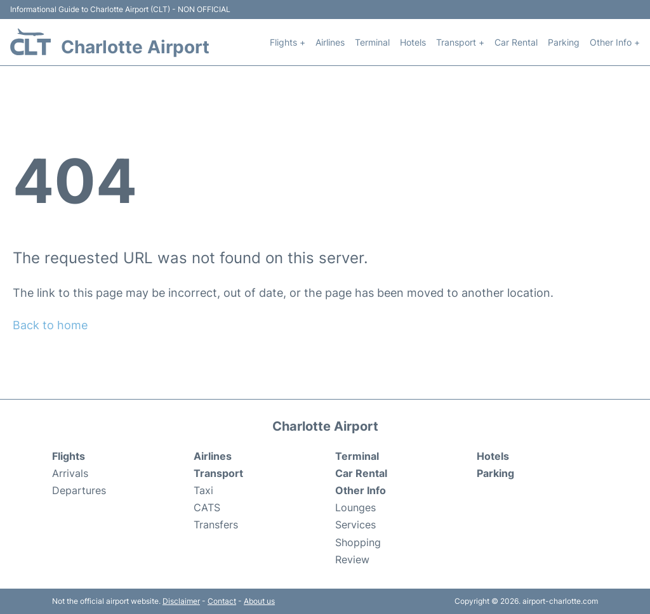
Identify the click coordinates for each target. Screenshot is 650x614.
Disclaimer (181, 601)
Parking (564, 42)
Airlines (330, 42)
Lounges (355, 507)
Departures (79, 490)
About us (259, 601)
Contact (222, 601)
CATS (207, 507)
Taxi (203, 490)
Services (355, 524)
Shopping (358, 542)
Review (352, 559)
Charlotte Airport (135, 47)
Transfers (216, 524)
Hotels (413, 42)
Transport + (460, 42)
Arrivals (70, 473)
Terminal (372, 42)
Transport (218, 473)
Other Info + (615, 42)
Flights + (287, 42)
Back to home (50, 325)
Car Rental (516, 42)
